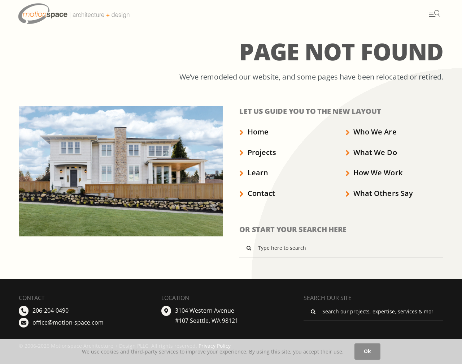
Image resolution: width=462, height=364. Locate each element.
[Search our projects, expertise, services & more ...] (373, 311)
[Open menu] (434, 13)
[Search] (248, 248)
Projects (257, 152)
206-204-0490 (50, 310)
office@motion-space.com (68, 322)
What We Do (371, 152)
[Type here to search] (341, 248)
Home (253, 132)
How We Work (373, 172)
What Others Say (379, 193)
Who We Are (371, 132)
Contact (257, 193)
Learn (253, 172)
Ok (367, 351)
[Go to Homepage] (88, 13)
